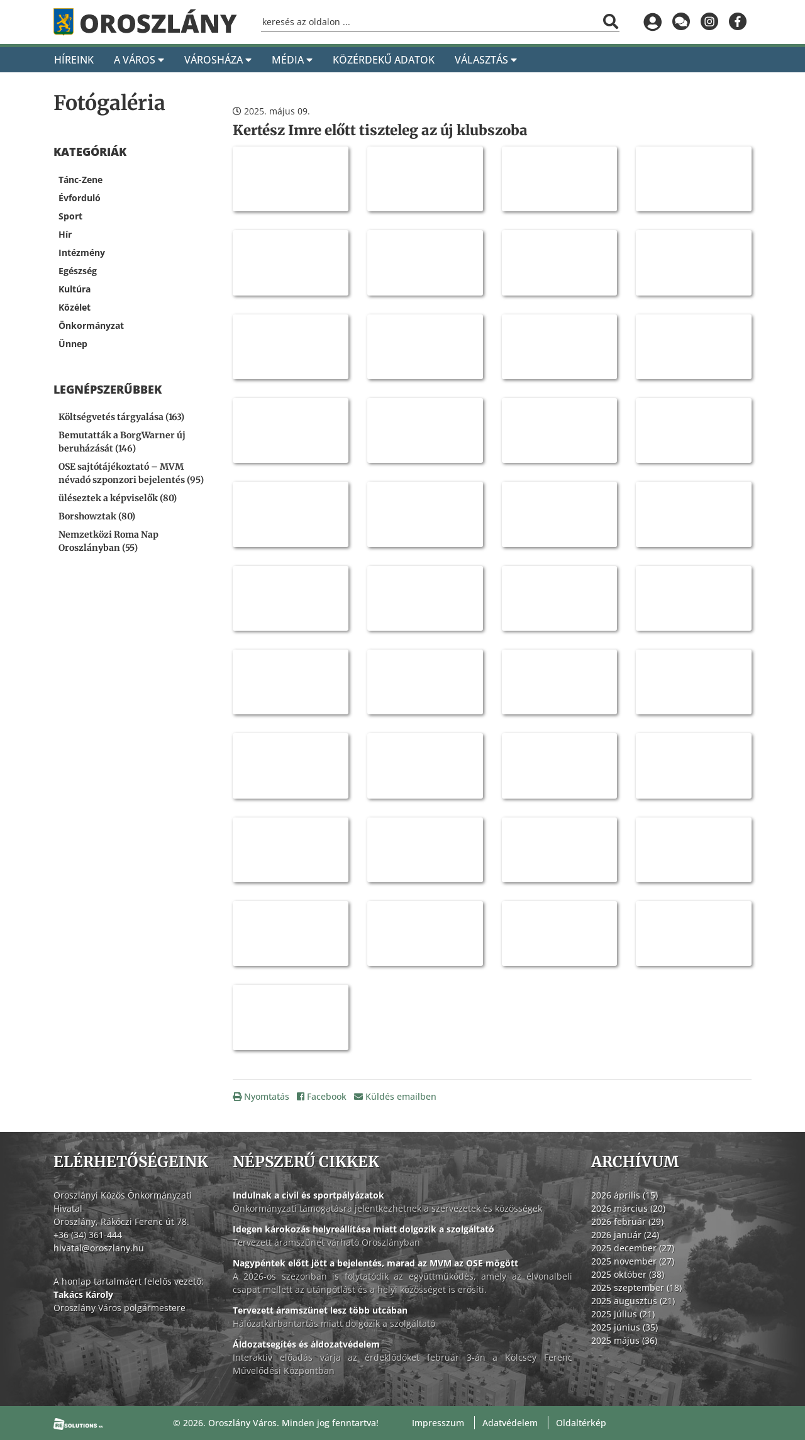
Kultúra (74, 289)
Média (292, 60)
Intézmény (81, 252)
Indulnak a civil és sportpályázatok (308, 1195)
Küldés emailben (395, 1096)
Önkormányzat (91, 325)
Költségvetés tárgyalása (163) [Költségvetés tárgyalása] (121, 417)
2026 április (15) (624, 1195)
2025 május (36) (624, 1340)
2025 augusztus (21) (633, 1301)
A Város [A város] (139, 60)
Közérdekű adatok (384, 60)
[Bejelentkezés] (652, 22)
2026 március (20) (628, 1208)
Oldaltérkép (581, 1423)
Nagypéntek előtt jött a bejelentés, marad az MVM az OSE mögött (375, 1263)
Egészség (77, 271)
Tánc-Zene (80, 180)
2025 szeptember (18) (636, 1287)
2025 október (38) (627, 1274)
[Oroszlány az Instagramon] (709, 22)
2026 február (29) (627, 1221)
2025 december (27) (632, 1248)
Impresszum (438, 1423)
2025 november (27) (632, 1261)
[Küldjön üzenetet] (681, 22)
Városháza (218, 60)
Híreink (74, 60)
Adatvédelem (510, 1423)
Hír (65, 234)
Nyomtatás (261, 1096)
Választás (486, 60)
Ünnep (72, 344)
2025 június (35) (624, 1327)
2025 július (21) (623, 1314)
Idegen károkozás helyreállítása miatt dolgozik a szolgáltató (363, 1229)
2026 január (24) (625, 1235)
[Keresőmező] (440, 22)
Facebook (322, 1096)
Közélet (74, 307)
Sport (70, 216)
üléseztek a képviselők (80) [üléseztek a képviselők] (117, 498)
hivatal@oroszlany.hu (98, 1248)
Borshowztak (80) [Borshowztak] (96, 516)
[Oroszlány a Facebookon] (737, 22)
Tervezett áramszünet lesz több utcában (320, 1310)
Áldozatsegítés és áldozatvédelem (306, 1344)
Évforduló (79, 198)
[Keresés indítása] (610, 21)
